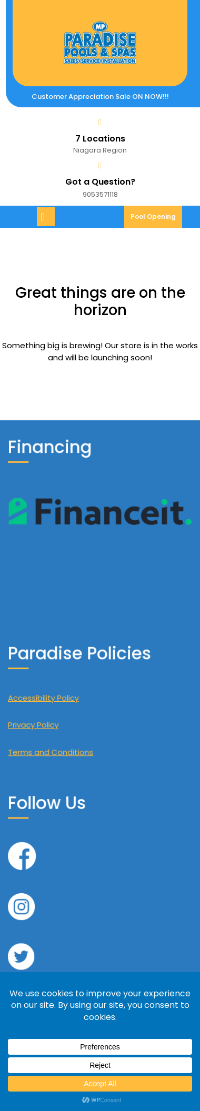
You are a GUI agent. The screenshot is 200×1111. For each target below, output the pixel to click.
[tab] (47, 216)
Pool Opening (156, 219)
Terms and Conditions (70, 731)
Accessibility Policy (66, 698)
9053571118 (100, 194)
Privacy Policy (60, 715)
